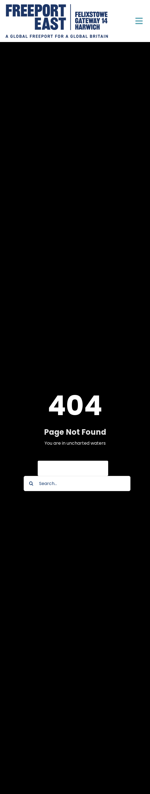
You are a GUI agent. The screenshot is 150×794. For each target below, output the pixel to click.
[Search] (31, 483)
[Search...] (77, 483)
